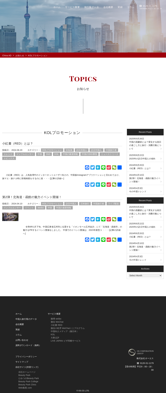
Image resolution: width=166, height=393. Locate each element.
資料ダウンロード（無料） (28, 345)
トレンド (8, 154)
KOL (57, 154)
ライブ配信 (113, 203)
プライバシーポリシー (26, 356)
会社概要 (19, 324)
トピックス (9, 158)
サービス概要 (54, 314)
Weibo (41, 207)
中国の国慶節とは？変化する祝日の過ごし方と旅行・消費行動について (145, 143)
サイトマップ (21, 362)
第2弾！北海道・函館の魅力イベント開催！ (32, 197)
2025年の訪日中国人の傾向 (142, 157)
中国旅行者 (111, 150)
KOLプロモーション (52, 150)
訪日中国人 (96, 150)
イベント (29, 207)
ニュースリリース (109, 154)
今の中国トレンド (137, 190)
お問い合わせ (21, 340)
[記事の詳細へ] (57, 178)
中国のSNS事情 (89, 154)
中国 (40, 154)
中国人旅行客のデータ (26, 319)
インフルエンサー (25, 154)
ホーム (18, 314)
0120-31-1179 (150, 7)
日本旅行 (85, 203)
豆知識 (69, 150)
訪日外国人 (81, 150)
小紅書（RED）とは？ (17, 143)
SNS (48, 154)
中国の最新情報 (70, 154)
